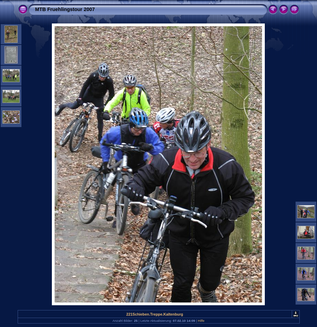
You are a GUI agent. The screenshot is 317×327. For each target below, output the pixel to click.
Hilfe (201, 321)
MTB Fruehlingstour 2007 (65, 9)
